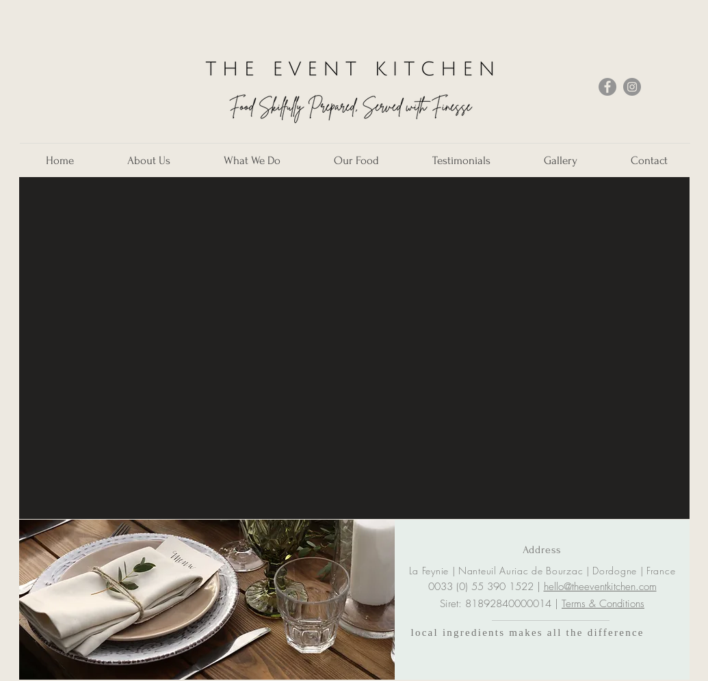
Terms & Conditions (603, 604)
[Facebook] (607, 87)
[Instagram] (632, 87)
